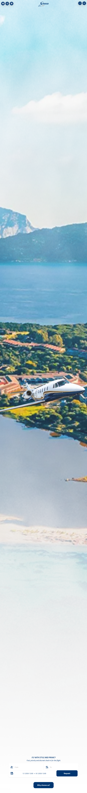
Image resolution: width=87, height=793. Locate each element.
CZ (80, 3)
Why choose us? (43, 785)
